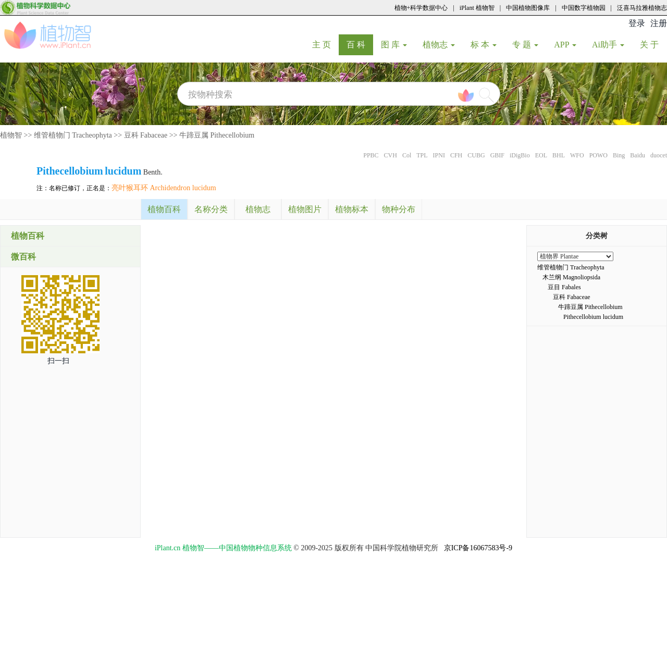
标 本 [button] (484, 44)
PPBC (370, 155)
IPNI (439, 155)
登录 (636, 23)
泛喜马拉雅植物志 (642, 7)
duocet (658, 155)
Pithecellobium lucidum (593, 316)
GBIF (497, 155)
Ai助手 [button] (608, 44)
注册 (658, 23)
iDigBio (520, 155)
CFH (456, 155)
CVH (390, 155)
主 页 (325, 44)
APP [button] (565, 44)
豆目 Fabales (564, 287)
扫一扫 (58, 361)
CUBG (476, 155)
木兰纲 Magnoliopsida (571, 277)
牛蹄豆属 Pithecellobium (216, 135)
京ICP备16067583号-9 (478, 548)
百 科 (360, 44)
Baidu (637, 155)
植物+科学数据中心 (421, 7)
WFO (577, 155)
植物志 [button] (439, 44)
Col (406, 155)
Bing (619, 155)
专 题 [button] (525, 44)
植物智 (11, 135)
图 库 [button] (394, 44)
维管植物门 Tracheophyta (73, 135)
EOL (541, 155)
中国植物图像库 (528, 7)
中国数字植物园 (584, 7)
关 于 (653, 44)
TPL (421, 155)
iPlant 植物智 (477, 7)
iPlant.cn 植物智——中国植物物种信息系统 (223, 548)
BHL (558, 155)
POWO (598, 155)
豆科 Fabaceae (146, 135)
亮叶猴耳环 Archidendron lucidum (164, 188)
